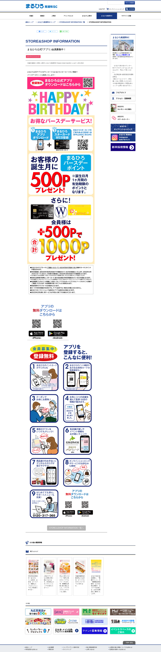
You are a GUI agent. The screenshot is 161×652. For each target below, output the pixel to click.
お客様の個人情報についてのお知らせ (120, 647)
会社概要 (51, 647)
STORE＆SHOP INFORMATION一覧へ (66, 528)
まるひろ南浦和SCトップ (46, 22)
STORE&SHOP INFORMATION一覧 (72, 22)
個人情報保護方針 (91, 647)
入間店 (54, 16)
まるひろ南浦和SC (106, 16)
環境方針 (51, 649)
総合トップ (29, 22)
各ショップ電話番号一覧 (123, 54)
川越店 (31, 16)
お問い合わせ (90, 649)
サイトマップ (67, 649)
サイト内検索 (130, 3)
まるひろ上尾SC (87, 16)
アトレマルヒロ (68, 16)
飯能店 (42, 16)
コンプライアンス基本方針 (71, 647)
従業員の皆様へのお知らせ (117, 649)
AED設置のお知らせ (31, 649)
